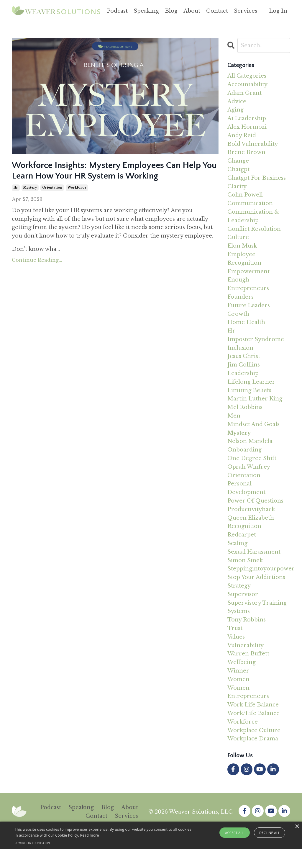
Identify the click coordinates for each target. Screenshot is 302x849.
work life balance (253, 704)
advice (236, 101)
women (238, 679)
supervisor (242, 594)
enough (238, 280)
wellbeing (241, 662)
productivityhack (251, 509)
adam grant (244, 93)
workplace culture (253, 730)
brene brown (246, 152)
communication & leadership (253, 216)
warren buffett (248, 653)
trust (234, 628)
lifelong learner (251, 382)
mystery (30, 187)
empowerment (248, 271)
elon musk (242, 246)
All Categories (246, 76)
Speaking (146, 11)
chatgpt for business (256, 178)
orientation (52, 187)
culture (238, 237)
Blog (171, 11)
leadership (243, 373)
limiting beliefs (249, 390)
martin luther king (254, 398)
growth (238, 314)
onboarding (244, 449)
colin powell (245, 195)
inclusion (240, 348)
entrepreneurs (248, 288)
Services (245, 11)
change (238, 161)
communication (250, 203)
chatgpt (238, 169)
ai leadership (246, 118)
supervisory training (257, 603)
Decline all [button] (269, 832)
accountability (247, 84)
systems (238, 611)
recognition (244, 526)
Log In (278, 11)
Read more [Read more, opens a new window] (89, 835)
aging (235, 110)
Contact (217, 11)
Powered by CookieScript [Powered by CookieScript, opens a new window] (32, 843)
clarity (237, 186)
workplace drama (252, 738)
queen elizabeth (250, 518)
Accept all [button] (234, 832)
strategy (239, 586)
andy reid (241, 135)
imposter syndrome (255, 339)
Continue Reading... (37, 260)
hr (16, 187)
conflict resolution (254, 229)
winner (238, 671)
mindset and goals (253, 424)
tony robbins (246, 619)
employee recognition (244, 258)
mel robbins (244, 407)
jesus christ (243, 356)
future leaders (248, 305)
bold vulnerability (252, 144)
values (236, 637)
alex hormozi (247, 127)
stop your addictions (256, 577)
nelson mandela (250, 441)
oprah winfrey (248, 467)
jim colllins (243, 364)
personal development (246, 487)
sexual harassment (253, 552)
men (233, 416)
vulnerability (245, 645)
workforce (77, 187)
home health (246, 322)
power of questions (255, 501)
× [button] (297, 827)
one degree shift (251, 458)
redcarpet (241, 534)
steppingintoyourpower (258, 568)
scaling (237, 543)
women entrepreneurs (248, 692)
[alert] (151, 835)
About (191, 11)
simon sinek (245, 560)
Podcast (117, 11)
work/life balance (253, 713)
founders (240, 297)
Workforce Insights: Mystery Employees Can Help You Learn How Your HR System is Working (114, 171)
